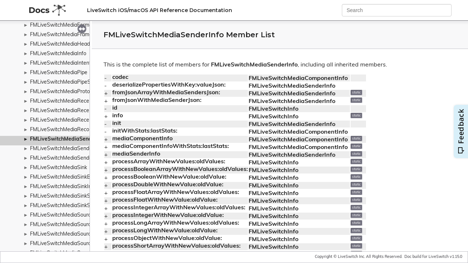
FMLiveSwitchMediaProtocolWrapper (73, 92)
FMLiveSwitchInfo (273, 109)
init (116, 123)
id (114, 108)
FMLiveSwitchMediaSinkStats (64, 206)
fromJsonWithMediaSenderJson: (156, 100)
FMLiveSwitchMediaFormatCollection (73, 25)
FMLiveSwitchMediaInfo (58, 54)
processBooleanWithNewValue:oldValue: (169, 177)
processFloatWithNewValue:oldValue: (165, 200)
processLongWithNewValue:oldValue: (165, 231)
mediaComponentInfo (142, 139)
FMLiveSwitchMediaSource (62, 215)
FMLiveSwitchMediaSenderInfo (68, 139)
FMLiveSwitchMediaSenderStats (68, 158)
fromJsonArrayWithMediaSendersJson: (166, 93)
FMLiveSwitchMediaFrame (61, 35)
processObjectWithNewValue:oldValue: (167, 238)
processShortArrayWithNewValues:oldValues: (176, 246)
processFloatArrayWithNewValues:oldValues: (175, 192)
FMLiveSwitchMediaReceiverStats (70, 120)
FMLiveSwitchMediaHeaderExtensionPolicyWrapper (91, 44)
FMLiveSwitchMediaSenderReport (70, 149)
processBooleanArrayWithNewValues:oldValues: (180, 169)
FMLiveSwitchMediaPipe (58, 73)
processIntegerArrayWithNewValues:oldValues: (178, 208)
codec (120, 77)
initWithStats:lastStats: (144, 131)
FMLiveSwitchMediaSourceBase (68, 225)
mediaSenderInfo (136, 154)
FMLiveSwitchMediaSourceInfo (66, 234)
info (117, 116)
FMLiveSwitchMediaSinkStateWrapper (75, 196)
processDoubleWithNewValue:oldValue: (167, 185)
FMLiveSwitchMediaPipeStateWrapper (75, 82)
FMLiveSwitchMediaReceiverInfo (68, 101)
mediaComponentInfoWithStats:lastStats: (170, 146)
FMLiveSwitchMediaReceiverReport (72, 111)
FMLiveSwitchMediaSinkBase (64, 177)
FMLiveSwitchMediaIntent (60, 63)
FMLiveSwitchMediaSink (58, 168)
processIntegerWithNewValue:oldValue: (168, 215)
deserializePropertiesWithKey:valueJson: (169, 85)
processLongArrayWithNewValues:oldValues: (175, 223)
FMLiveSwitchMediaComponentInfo (298, 78)
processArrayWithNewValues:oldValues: (168, 162)
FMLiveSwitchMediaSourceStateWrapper (78, 244)
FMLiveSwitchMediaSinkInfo (63, 187)
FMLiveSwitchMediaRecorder (64, 130)
